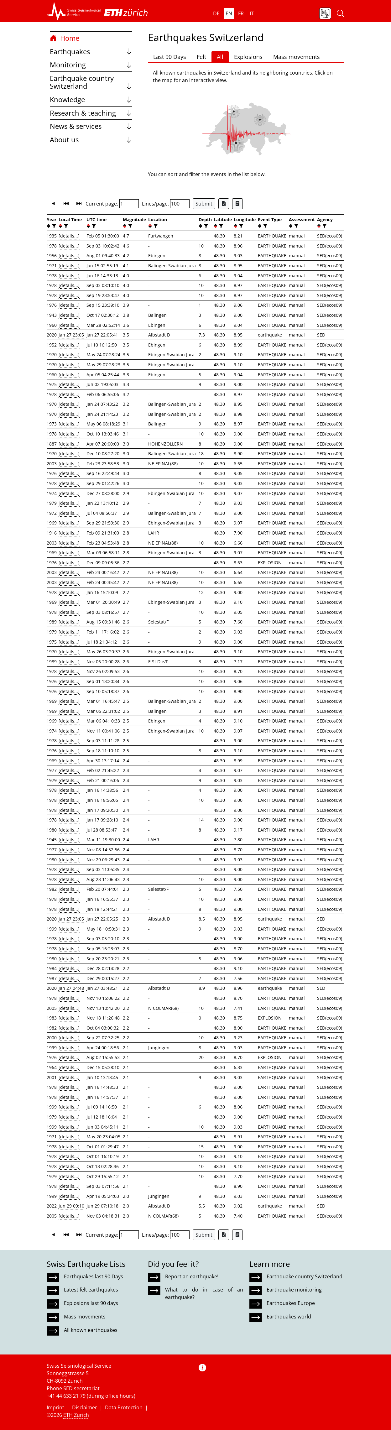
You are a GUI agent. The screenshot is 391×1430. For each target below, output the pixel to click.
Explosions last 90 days (91, 1303)
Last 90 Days (169, 56)
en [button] (229, 13)
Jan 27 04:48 (71, 988)
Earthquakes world (289, 1316)
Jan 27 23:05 (71, 335)
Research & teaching (91, 113)
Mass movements (296, 56)
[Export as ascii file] (237, 203)
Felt (201, 56)
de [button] (216, 13)
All (220, 56)
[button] (74, 11)
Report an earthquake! (191, 1276)
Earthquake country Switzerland (91, 82)
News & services (91, 126)
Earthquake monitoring (294, 1289)
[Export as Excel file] (223, 203)
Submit (204, 203)
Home (64, 38)
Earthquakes (91, 51)
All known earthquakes (90, 1330)
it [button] (252, 13)
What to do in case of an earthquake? (204, 1293)
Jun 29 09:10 (71, 1206)
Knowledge (91, 99)
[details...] (69, 236)
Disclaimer (84, 1407)
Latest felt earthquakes (91, 1289)
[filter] (53, 226)
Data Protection (124, 1407)
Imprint (55, 1407)
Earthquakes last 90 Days (93, 1276)
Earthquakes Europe (291, 1303)
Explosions (248, 56)
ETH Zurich (76, 1415)
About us (91, 139)
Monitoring (91, 65)
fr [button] (241, 13)
